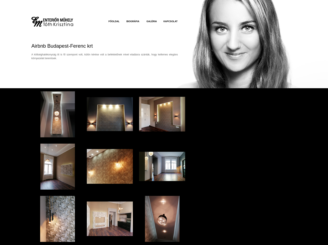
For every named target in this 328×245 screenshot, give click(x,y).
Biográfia (132, 21)
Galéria (151, 21)
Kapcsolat (170, 21)
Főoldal (113, 21)
